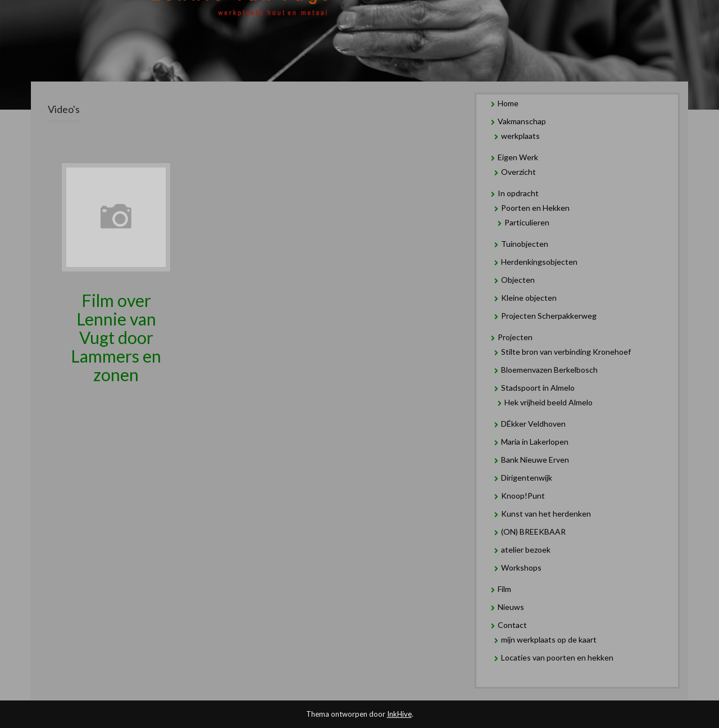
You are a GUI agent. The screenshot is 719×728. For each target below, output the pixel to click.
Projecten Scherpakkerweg (549, 315)
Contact (512, 625)
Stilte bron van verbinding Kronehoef (566, 351)
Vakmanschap (522, 121)
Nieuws (511, 607)
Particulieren (526, 222)
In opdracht (518, 193)
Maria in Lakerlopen (534, 441)
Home (508, 103)
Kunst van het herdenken (546, 513)
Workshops (521, 567)
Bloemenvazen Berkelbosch (549, 369)
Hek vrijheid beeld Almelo (548, 402)
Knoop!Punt (523, 495)
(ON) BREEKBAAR (533, 531)
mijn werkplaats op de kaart (549, 639)
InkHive (399, 713)
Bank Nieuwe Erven (535, 459)
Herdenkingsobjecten (539, 261)
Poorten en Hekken (535, 207)
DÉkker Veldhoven (533, 423)
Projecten (515, 337)
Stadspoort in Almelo (538, 387)
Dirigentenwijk (526, 477)
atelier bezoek (525, 549)
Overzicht (518, 172)
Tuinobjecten (524, 243)
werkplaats (520, 136)
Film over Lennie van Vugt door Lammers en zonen (116, 337)
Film (504, 589)
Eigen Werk (518, 157)
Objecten (518, 279)
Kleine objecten (529, 297)
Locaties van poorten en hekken (557, 657)
